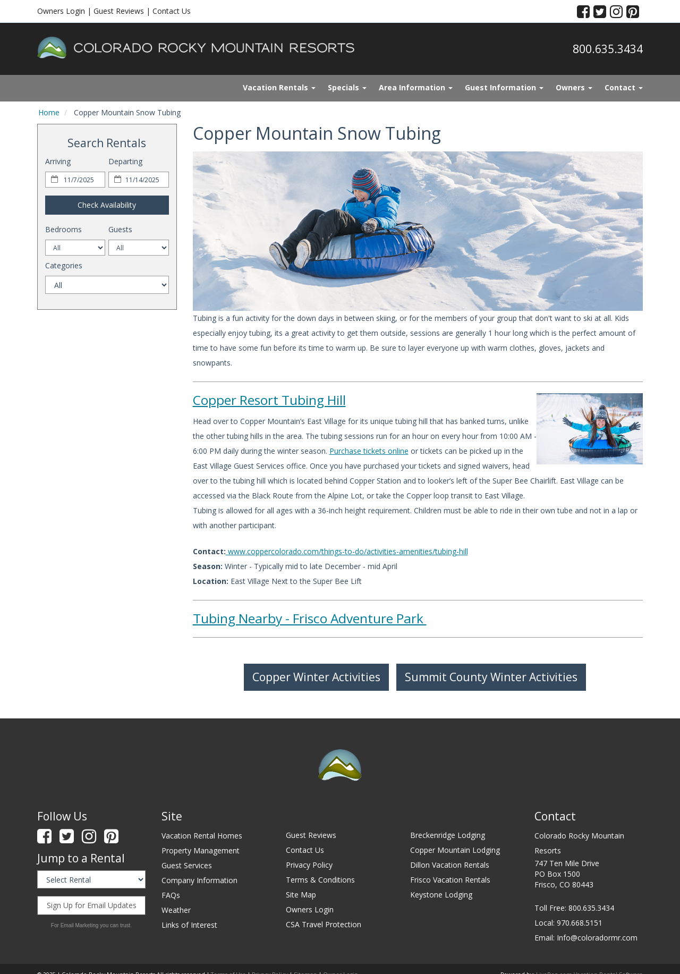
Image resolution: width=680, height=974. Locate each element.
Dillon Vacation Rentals (449, 865)
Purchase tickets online (369, 451)
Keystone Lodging (441, 895)
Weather (176, 910)
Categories (63, 265)
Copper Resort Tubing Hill (269, 400)
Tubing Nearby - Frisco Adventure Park (310, 618)
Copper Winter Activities (316, 677)
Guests (120, 229)
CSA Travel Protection (323, 924)
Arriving (58, 161)
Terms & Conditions (320, 880)
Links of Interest (189, 925)
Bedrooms (63, 229)
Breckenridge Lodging (447, 835)
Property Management (201, 850)
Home (49, 112)
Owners (574, 87)
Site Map (301, 895)
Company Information (199, 880)
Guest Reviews (119, 11)
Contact (624, 87)
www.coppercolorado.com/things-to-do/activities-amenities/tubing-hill (347, 551)
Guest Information (504, 87)
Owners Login (61, 11)
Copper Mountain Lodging (455, 850)
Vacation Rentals (279, 87)
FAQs (171, 895)
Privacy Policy (309, 865)
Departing (125, 161)
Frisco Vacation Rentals (450, 880)
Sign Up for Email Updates (92, 905)
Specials (347, 87)
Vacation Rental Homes (202, 836)
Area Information (416, 87)
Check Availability (107, 205)
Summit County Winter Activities (491, 677)
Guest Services (187, 865)
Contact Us (171, 11)
